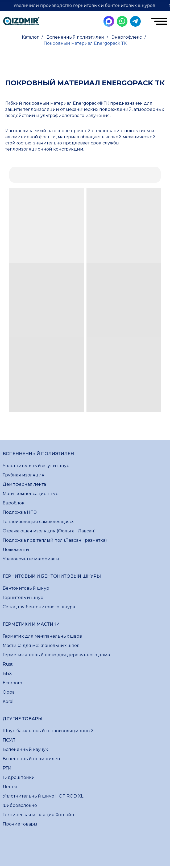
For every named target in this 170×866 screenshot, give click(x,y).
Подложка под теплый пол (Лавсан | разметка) (55, 540)
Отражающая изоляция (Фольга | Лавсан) (49, 530)
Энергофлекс (127, 37)
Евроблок (13, 502)
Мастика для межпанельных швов (41, 645)
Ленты (10, 786)
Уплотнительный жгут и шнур (36, 465)
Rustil (9, 664)
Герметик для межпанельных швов (42, 636)
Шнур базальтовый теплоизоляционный (48, 730)
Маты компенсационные (31, 493)
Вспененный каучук (25, 749)
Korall (9, 701)
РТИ (7, 768)
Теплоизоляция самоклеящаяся (39, 521)
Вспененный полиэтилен (75, 37)
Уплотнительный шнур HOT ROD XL (43, 796)
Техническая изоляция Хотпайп (38, 814)
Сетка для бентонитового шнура (39, 606)
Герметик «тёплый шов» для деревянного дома (56, 654)
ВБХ (7, 673)
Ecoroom (12, 682)
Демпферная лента (24, 484)
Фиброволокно (20, 805)
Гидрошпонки (19, 777)
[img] (21, 22)
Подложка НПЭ (20, 512)
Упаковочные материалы (31, 558)
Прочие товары (20, 824)
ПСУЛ (9, 740)
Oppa (9, 692)
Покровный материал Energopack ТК (85, 43)
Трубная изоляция (23, 474)
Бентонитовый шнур (26, 588)
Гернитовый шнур (23, 597)
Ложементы (16, 549)
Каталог (30, 37)
